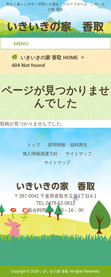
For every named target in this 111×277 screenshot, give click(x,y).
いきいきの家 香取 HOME (48, 57)
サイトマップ (78, 153)
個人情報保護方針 (40, 153)
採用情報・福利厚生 (68, 144)
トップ (33, 144)
